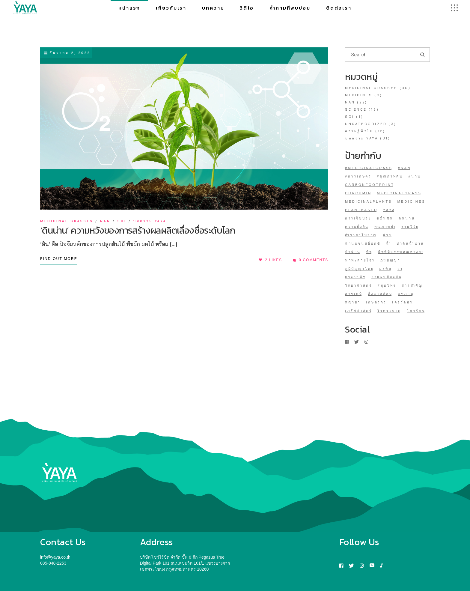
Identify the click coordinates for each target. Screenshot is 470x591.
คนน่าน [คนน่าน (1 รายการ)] (407, 218)
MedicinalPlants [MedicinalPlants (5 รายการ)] (368, 201)
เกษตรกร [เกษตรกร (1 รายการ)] (376, 302)
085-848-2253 (53, 563)
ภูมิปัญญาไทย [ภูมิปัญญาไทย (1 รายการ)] (359, 268)
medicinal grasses (66, 221)
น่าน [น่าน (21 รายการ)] (388, 235)
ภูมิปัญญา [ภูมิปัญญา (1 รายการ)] (390, 260)
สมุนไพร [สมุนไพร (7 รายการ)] (386, 285)
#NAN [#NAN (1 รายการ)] (404, 168)
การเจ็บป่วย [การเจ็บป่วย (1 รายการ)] (358, 218)
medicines (358, 95)
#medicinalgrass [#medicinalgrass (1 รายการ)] (369, 168)
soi (122, 221)
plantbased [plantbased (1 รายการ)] (361, 210)
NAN (105, 221)
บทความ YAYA (150, 221)
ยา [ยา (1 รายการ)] (400, 268)
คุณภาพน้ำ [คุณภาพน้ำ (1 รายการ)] (385, 226)
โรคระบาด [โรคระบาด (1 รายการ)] (389, 310)
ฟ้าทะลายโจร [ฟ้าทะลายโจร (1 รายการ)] (360, 260)
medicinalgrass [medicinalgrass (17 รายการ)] (399, 193)
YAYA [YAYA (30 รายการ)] (389, 210)
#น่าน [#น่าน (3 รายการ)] (414, 176)
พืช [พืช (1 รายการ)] (369, 252)
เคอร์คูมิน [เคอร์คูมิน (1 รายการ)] (402, 302)
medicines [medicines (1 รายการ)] (411, 201)
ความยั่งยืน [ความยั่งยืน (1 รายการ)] (357, 226)
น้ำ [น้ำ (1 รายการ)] (388, 243)
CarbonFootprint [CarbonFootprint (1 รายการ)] (369, 185)
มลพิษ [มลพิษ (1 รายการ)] (385, 268)
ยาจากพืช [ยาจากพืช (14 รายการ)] (355, 277)
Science (356, 109)
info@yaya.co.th (55, 557)
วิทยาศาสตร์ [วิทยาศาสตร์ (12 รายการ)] (358, 285)
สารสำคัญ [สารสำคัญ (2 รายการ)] (412, 285)
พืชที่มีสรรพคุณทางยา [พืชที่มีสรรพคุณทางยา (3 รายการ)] (401, 252)
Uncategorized (366, 124)
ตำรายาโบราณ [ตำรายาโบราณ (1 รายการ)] (361, 235)
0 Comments (310, 260)
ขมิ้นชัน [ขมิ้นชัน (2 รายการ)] (384, 218)
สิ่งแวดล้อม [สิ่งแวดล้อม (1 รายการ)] (380, 294)
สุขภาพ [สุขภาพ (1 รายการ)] (406, 294)
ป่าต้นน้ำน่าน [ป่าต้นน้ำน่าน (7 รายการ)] (410, 243)
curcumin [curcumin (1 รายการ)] (358, 193)
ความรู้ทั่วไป (359, 131)
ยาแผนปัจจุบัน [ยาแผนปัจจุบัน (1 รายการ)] (386, 277)
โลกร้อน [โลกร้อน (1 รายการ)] (416, 310)
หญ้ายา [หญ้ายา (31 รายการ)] (353, 302)
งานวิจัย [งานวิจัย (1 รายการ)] (410, 226)
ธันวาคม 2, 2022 (67, 53)
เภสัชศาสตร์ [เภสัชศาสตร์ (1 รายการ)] (358, 310)
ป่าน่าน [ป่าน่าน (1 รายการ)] (353, 252)
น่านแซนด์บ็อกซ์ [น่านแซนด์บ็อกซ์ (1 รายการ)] (363, 243)
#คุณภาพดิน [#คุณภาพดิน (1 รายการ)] (390, 176)
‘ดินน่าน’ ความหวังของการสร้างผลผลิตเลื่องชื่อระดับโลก (137, 230)
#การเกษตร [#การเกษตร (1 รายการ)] (358, 176)
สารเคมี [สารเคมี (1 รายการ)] (354, 294)
